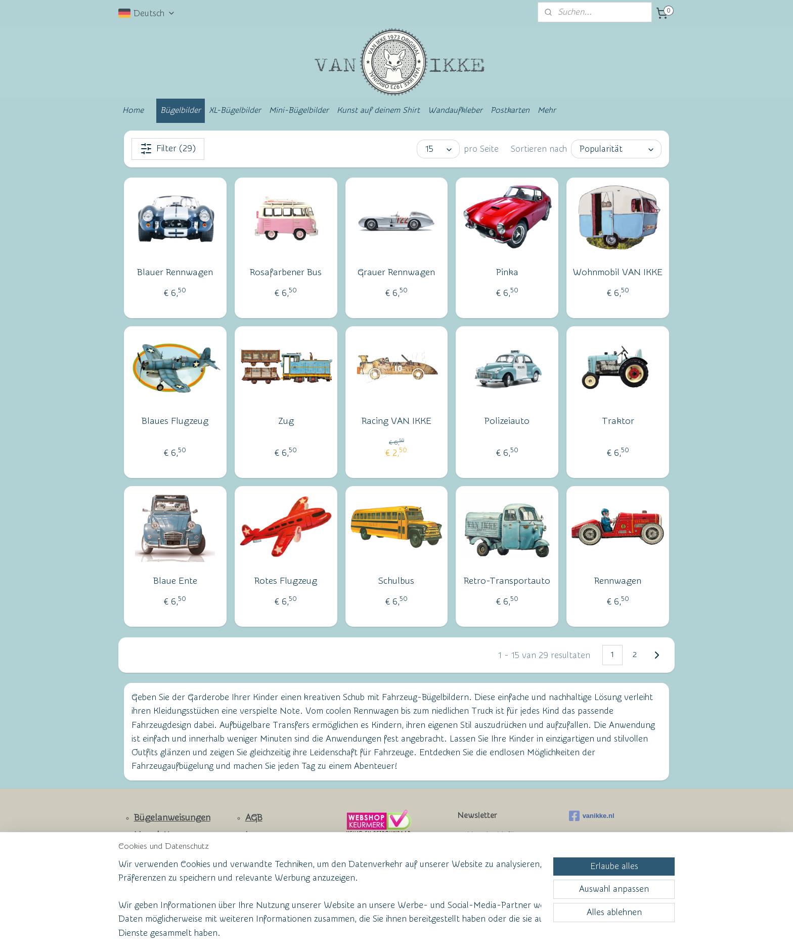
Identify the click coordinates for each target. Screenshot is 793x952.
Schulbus (396, 581)
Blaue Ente (175, 581)
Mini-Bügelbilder (299, 110)
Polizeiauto (507, 421)
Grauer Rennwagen (396, 272)
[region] (329, 904)
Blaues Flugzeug (175, 421)
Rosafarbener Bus (286, 272)
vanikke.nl (591, 816)
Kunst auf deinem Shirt (378, 110)
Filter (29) (168, 149)
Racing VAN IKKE (396, 421)
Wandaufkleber (455, 110)
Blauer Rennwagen (175, 272)
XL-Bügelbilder (235, 110)
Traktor (618, 421)
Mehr (547, 110)
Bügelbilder (180, 110)
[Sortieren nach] (616, 149)
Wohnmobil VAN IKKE (618, 272)
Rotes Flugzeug (285, 581)
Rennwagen (617, 581)
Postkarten (510, 110)
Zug (286, 421)
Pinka (507, 272)
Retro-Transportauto (507, 581)
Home (133, 110)
